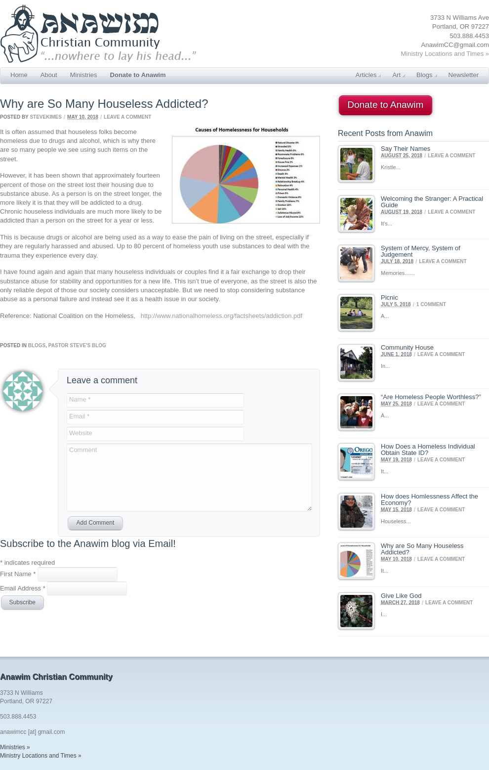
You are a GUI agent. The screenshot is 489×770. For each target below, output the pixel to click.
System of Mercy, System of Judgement (420, 251)
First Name (19, 574)
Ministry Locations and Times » (445, 53)
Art (398, 75)
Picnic (389, 297)
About (49, 75)
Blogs (426, 75)
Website (80, 433)
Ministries (83, 75)
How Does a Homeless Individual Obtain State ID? (428, 449)
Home (19, 75)
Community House (407, 347)
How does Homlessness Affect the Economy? (429, 499)
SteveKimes (45, 117)
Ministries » (15, 747)
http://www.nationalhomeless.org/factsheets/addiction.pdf (221, 315)
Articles (368, 75)
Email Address (23, 587)
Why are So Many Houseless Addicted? (422, 549)
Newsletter (463, 75)
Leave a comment (127, 117)
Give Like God (401, 595)
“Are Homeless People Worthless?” (431, 397)
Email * (79, 416)
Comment (83, 449)
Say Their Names (405, 148)
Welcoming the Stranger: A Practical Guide (432, 202)
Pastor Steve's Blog (77, 345)
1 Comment (431, 304)
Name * (79, 399)
